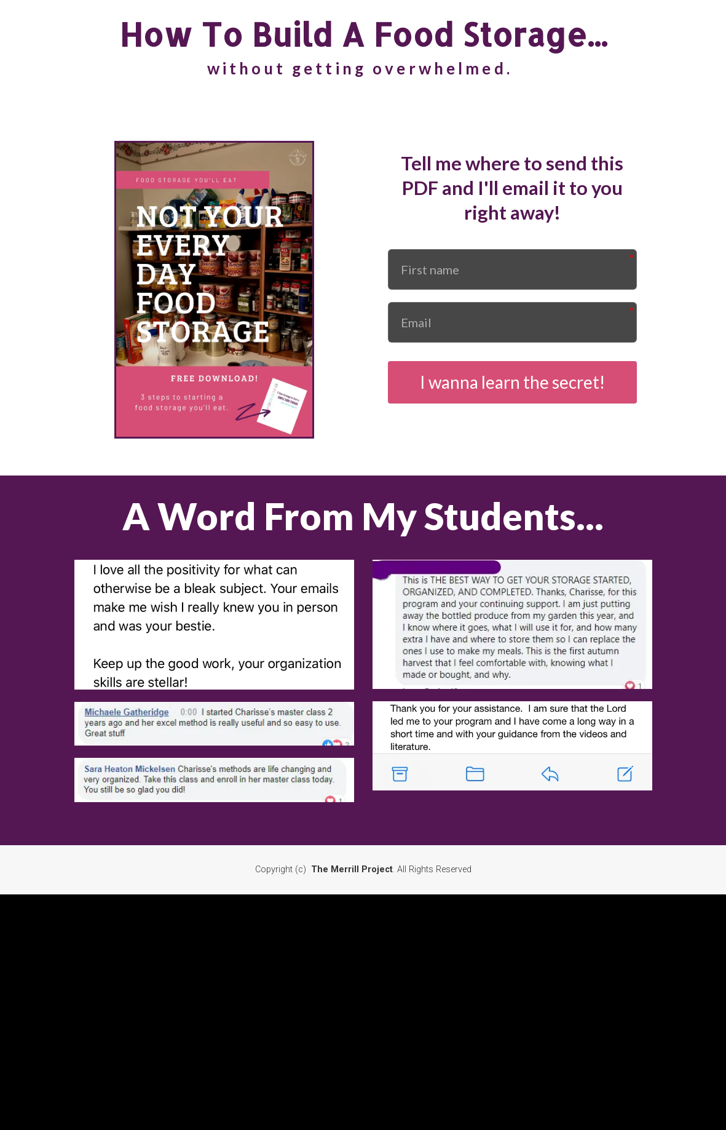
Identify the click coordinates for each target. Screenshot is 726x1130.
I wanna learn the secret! (512, 382)
